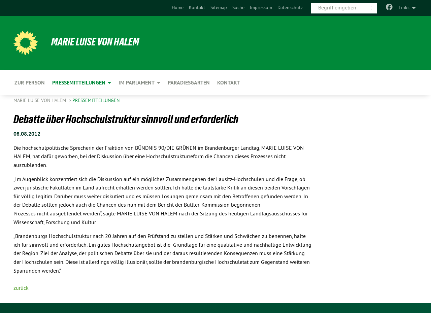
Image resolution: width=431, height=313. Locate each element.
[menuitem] (178, 8)
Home (178, 8)
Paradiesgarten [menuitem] (189, 82)
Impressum (261, 8)
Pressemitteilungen (96, 101)
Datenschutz (290, 8)
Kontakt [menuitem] (228, 82)
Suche (238, 8)
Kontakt (197, 8)
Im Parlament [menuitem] (137, 82)
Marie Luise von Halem (95, 42)
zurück (21, 288)
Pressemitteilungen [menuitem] (78, 82)
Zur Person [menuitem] (29, 82)
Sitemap (218, 8)
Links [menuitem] (404, 8)
